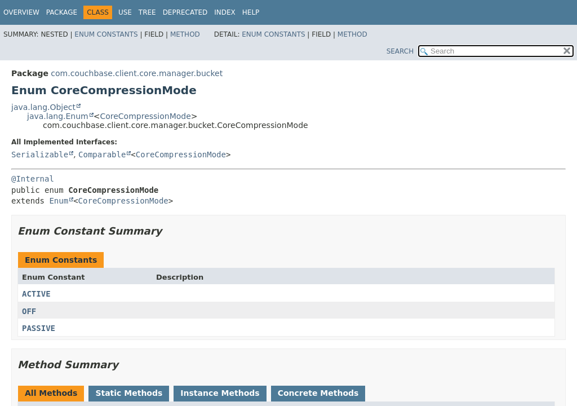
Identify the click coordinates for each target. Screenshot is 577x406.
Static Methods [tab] (128, 393)
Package (61, 12)
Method (185, 34)
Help (251, 12)
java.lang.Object (43, 107)
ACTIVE (36, 293)
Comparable (102, 154)
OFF (29, 311)
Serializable (39, 154)
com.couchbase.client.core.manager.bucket (137, 73)
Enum (58, 200)
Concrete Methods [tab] (318, 393)
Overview (21, 12)
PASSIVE (38, 328)
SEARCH (400, 51)
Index (225, 12)
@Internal (32, 178)
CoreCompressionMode (145, 116)
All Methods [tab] (51, 393)
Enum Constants (105, 34)
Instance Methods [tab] (219, 393)
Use (125, 12)
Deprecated (185, 12)
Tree (147, 12)
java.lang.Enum (57, 116)
